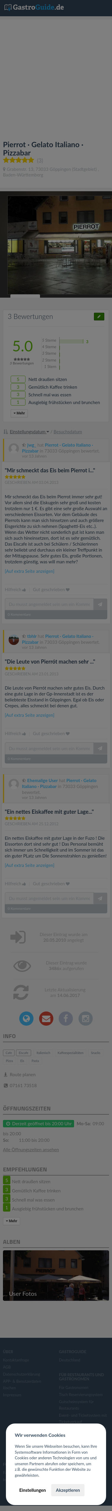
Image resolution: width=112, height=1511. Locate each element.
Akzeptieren (68, 1490)
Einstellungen (32, 1490)
